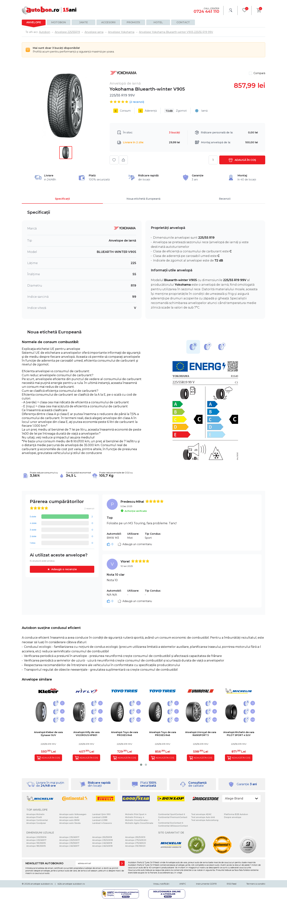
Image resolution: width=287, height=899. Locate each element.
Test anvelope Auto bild (203, 817)
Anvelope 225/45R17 (36, 840)
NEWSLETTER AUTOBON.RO (44, 863)
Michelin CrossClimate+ (136, 820)
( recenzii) (136, 102)
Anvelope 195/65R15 (36, 843)
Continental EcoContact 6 (170, 823)
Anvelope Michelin (35, 814)
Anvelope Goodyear (36, 823)
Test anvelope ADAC (201, 814)
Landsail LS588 (99, 817)
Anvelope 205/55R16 (36, 837)
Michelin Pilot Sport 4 (135, 814)
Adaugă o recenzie (64, 569)
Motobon (58, 22)
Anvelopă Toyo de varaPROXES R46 (124, 734)
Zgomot (175, 111)
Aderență (147, 111)
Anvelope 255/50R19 (135, 837)
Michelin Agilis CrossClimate (139, 823)
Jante (83, 22)
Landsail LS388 (99, 820)
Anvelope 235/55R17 (69, 843)
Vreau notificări (161, 883)
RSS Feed (231, 883)
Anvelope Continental (37, 820)
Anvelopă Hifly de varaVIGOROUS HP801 (86, 734)
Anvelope (33, 22)
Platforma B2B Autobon (236, 814)
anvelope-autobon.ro (41, 883)
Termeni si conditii (255, 883)
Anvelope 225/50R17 (69, 840)
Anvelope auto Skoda (70, 823)
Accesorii (108, 22)
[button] (141, 765)
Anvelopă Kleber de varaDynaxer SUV (48, 734)
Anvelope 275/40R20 (135, 840)
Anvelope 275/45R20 (135, 843)
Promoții (133, 22)
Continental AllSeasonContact (173, 826)
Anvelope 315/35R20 (135, 846)
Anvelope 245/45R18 (102, 843)
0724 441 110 (206, 11)
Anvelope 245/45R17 (69, 846)
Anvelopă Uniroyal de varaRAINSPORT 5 (200, 734)
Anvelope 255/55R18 (102, 837)
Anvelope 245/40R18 (102, 846)
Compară (259, 73)
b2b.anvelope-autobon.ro (71, 883)
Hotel (158, 22)
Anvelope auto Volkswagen (72, 814)
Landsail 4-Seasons (102, 823)
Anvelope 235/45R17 (69, 837)
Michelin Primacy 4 (134, 817)
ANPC (182, 883)
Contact (183, 22)
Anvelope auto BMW (69, 820)
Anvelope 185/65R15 (36, 846)
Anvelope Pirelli (34, 817)
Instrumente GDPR (206, 883)
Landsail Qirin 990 (101, 814)
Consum (122, 111)
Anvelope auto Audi (69, 817)
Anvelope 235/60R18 (102, 840)
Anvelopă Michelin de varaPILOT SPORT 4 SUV (238, 734)
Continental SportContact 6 (171, 814)
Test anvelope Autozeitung (204, 820)
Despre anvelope (232, 817)
